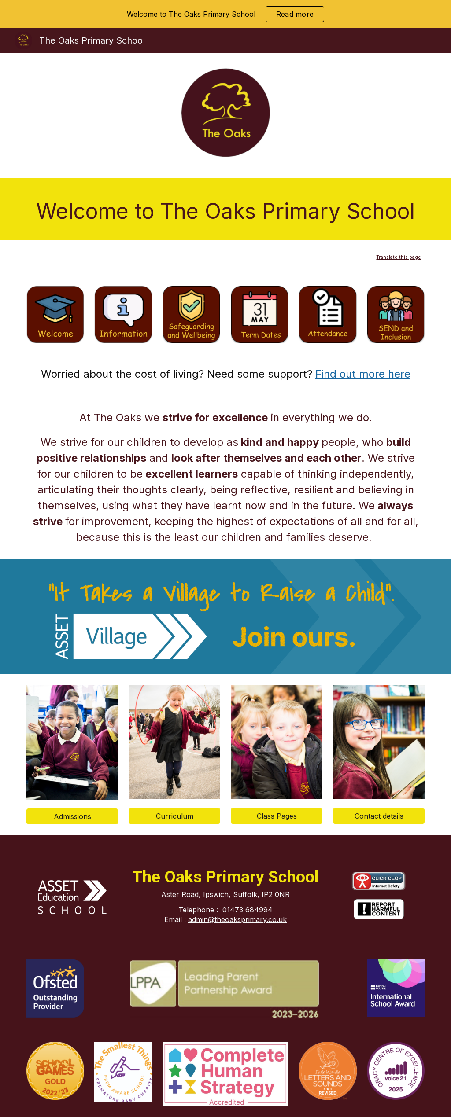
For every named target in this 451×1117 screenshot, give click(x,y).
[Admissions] (72, 816)
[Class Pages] (276, 816)
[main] (225, 208)
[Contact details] (379, 816)
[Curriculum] (174, 816)
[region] (225, 14)
